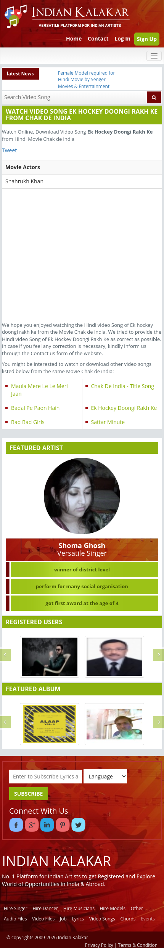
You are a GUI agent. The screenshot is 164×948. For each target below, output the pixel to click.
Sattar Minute (108, 422)
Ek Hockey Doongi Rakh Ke (124, 407)
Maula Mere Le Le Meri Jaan (39, 389)
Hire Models (112, 908)
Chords (127, 918)
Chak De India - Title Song (122, 386)
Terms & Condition (138, 945)
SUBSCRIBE (28, 793)
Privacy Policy (99, 945)
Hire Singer (15, 908)
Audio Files (15, 918)
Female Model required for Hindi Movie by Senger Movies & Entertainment (86, 79)
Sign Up (147, 38)
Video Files (43, 918)
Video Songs (102, 918)
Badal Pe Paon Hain (35, 407)
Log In (122, 38)
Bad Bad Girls (28, 422)
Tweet (9, 150)
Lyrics (78, 918)
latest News (20, 73)
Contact (98, 38)
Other (137, 908)
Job (63, 918)
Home (74, 38)
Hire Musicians (79, 908)
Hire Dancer (45, 908)
